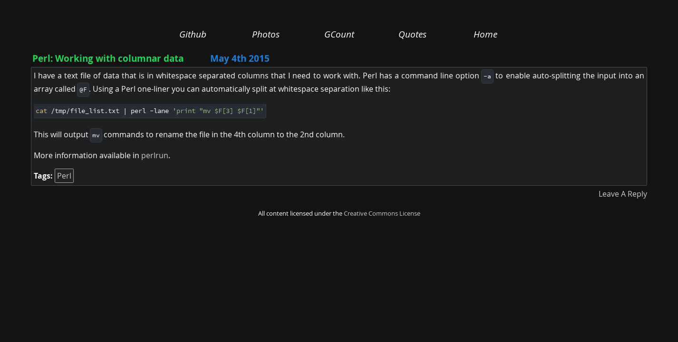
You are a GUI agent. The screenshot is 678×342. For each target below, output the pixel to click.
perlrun (154, 155)
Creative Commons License (382, 213)
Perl (64, 176)
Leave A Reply (623, 194)
